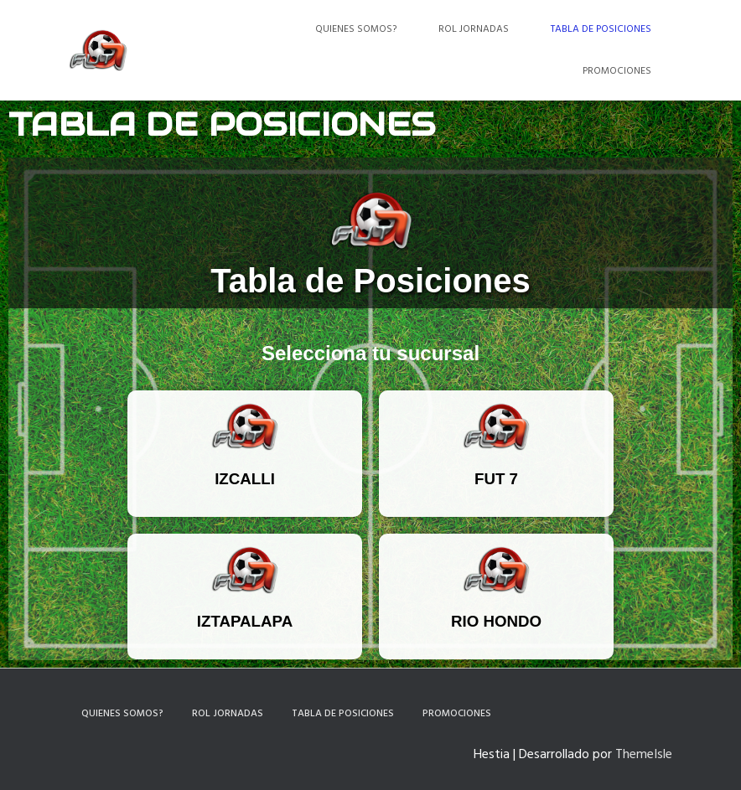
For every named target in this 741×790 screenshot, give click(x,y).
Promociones (617, 71)
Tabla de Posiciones (601, 29)
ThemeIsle (643, 755)
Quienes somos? (355, 29)
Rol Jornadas (473, 29)
